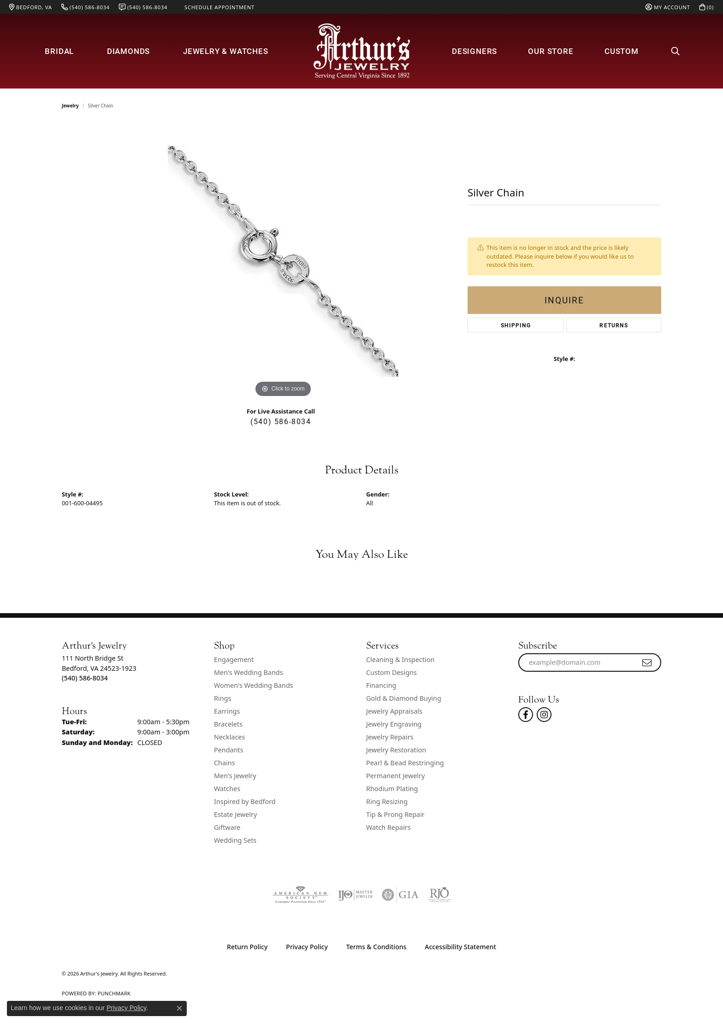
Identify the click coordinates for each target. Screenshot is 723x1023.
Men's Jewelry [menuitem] (235, 775)
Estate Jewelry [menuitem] (235, 814)
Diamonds (128, 51)
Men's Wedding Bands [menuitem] (248, 672)
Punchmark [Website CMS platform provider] (114, 993)
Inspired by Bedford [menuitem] (245, 801)
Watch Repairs (388, 827)
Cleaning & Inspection (400, 659)
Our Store (550, 51)
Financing (381, 685)
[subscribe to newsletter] (647, 662)
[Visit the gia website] (400, 894)
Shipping (516, 325)
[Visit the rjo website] (439, 894)
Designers (474, 51)
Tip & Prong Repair (395, 814)
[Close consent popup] (179, 1008)
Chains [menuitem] (224, 762)
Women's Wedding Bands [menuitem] (253, 685)
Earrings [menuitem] (227, 711)
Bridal (59, 51)
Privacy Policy (306, 946)
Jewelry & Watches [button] (225, 51)
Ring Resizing (387, 801)
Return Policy (247, 946)
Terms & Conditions (376, 946)
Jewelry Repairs (389, 737)
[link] (30, 7)
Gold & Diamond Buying (403, 698)
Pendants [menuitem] (228, 749)
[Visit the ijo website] (355, 894)
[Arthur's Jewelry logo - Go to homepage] (361, 51)
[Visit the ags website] (300, 894)
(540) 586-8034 (280, 421)
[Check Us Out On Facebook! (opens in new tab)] (525, 714)
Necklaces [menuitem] (229, 737)
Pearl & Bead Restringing (405, 762)
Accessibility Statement (460, 946)
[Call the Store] (85, 678)
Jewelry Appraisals (394, 711)
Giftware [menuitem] (227, 827)
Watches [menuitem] (227, 788)
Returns (613, 325)
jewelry (70, 105)
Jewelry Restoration (396, 749)
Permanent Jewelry (395, 775)
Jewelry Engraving (393, 724)
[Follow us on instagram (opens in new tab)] (544, 714)
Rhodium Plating (392, 788)
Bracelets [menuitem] (228, 724)
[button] (668, 7)
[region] (283, 261)
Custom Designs (391, 672)
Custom (621, 51)
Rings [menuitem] (222, 698)
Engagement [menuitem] (234, 659)
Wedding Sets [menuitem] (235, 840)
